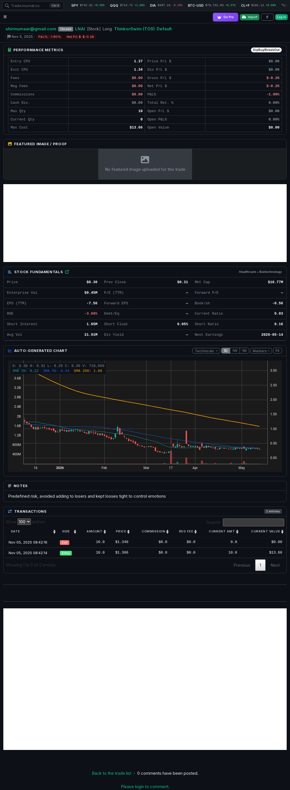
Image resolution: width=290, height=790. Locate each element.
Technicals (205, 351)
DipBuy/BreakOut (266, 50)
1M (244, 350)
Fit (277, 350)
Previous (242, 565)
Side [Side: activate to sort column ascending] (66, 531)
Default (164, 28)
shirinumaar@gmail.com (31, 28)
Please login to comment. (145, 786)
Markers (260, 351)
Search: (245, 522)
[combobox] (32, 5)
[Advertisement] (145, 223)
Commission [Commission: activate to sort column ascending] (153, 531)
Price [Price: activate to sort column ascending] (121, 531)
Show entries (25, 522)
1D (226, 350)
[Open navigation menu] (5, 17)
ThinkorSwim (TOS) (134, 28)
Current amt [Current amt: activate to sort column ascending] (222, 531)
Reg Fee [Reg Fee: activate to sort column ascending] (186, 531)
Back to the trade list (111, 773)
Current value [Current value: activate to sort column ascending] (265, 531)
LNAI (80, 28)
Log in (281, 17)
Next (275, 565)
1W (234, 350)
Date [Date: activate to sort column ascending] (15, 531)
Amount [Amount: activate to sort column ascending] (94, 531)
